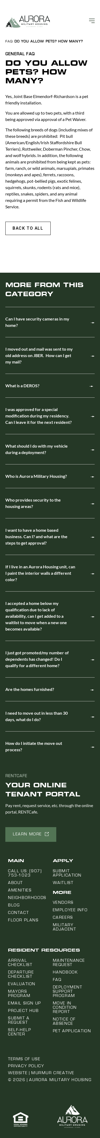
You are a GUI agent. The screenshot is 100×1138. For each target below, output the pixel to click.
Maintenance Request (69, 962)
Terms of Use (24, 1059)
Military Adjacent (64, 927)
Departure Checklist (21, 974)
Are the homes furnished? (29, 689)
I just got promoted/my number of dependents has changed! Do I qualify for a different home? (37, 659)
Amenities (19, 890)
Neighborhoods (27, 897)
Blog (14, 905)
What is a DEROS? (22, 385)
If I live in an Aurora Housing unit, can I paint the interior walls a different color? (40, 573)
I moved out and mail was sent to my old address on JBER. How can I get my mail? (39, 355)
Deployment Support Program (67, 991)
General (15, 54)
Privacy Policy (26, 1066)
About (15, 883)
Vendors (63, 902)
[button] (28, 228)
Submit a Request (19, 1020)
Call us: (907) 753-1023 (25, 873)
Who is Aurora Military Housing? (36, 476)
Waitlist (63, 883)
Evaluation (21, 984)
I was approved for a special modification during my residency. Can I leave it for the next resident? (38, 416)
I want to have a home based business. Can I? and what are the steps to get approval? (36, 536)
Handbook (65, 972)
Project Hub (23, 1010)
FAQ (9, 41)
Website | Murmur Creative (41, 1073)
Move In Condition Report (65, 1007)
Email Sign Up (24, 1003)
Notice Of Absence (64, 1021)
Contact (18, 912)
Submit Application (67, 873)
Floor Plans (23, 920)
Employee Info (70, 910)
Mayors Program (19, 993)
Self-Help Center (19, 1032)
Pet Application (72, 1031)
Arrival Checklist (20, 962)
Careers (63, 917)
